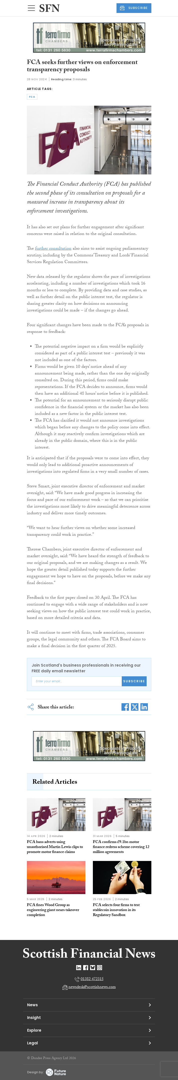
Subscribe (134, 681)
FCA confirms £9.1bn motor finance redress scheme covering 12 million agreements (121, 847)
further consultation (53, 249)
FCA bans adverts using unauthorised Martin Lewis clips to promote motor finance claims (55, 847)
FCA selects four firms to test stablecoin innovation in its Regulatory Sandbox (116, 910)
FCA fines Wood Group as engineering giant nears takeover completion (53, 910)
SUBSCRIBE (134, 8)
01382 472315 (92, 979)
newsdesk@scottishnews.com (92, 987)
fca (32, 97)
